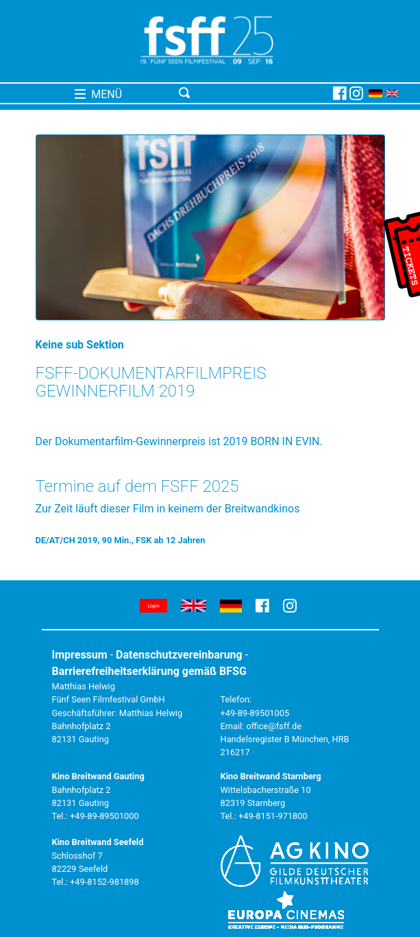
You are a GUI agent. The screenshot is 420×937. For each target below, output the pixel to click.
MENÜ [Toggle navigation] (98, 94)
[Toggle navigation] (253, 93)
